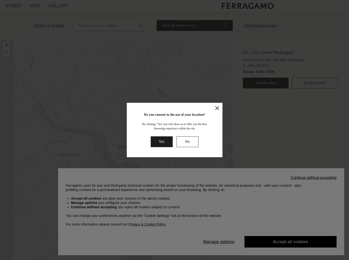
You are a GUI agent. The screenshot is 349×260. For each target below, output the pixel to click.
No (187, 141)
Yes (161, 141)
